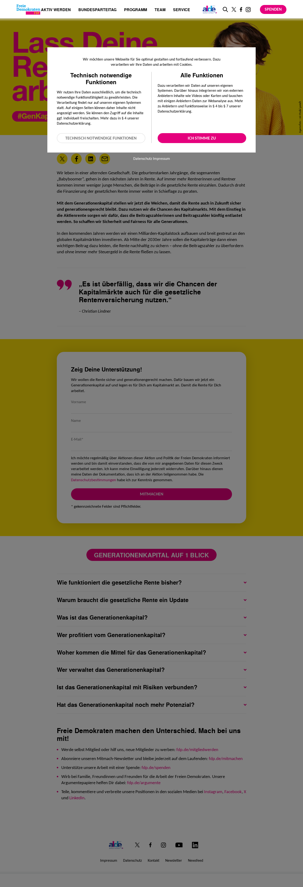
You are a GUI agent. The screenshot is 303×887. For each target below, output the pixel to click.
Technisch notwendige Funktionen (101, 138)
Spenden (273, 9)
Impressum (161, 158)
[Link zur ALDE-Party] (209, 9)
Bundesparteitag (97, 9)
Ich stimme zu (202, 138)
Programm (135, 10)
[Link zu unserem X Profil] (234, 9)
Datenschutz (142, 158)
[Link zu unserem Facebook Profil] (241, 9)
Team (160, 10)
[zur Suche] (225, 9)
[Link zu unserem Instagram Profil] (248, 9)
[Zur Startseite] (28, 9)
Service (181, 10)
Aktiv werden (56, 10)
